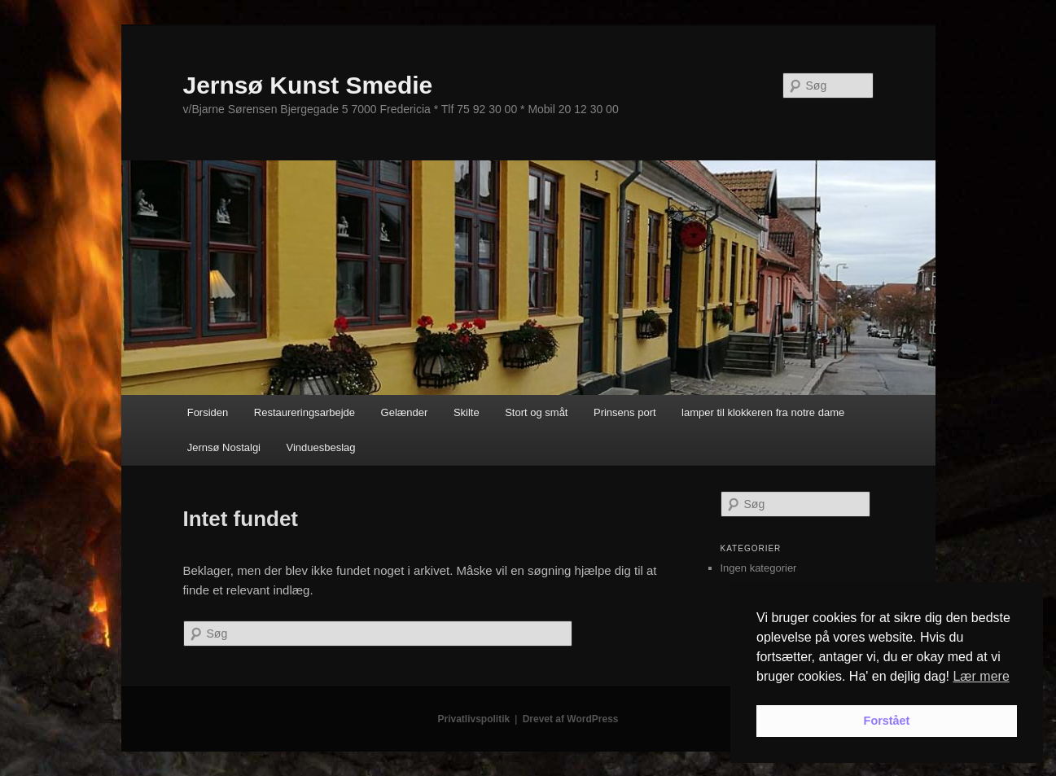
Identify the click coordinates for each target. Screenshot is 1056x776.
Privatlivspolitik (474, 719)
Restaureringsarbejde (304, 412)
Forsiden (208, 412)
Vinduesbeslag (321, 447)
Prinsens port (625, 412)
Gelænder (404, 412)
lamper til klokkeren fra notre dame (762, 412)
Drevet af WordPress (571, 719)
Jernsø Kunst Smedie (308, 85)
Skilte (467, 412)
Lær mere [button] (981, 676)
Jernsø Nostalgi (224, 447)
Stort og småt (536, 412)
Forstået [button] (887, 720)
